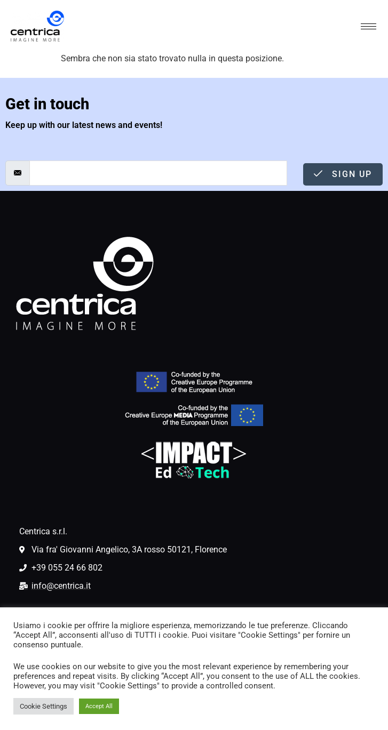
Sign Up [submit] (343, 174)
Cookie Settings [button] (43, 706)
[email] (158, 173)
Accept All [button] (99, 706)
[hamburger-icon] (369, 26)
